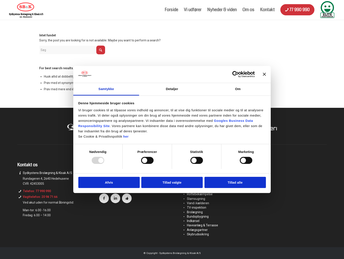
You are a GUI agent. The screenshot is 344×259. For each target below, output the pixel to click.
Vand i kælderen (198, 203)
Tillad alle (235, 182)
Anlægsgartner (197, 230)
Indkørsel (193, 221)
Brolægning (195, 212)
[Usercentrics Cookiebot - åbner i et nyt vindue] (235, 74)
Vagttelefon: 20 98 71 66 (40, 197)
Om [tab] (237, 89)
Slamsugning (196, 198)
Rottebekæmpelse (200, 194)
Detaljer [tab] (172, 89)
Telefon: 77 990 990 (37, 191)
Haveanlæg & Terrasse (202, 225)
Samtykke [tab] (106, 89)
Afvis (109, 182)
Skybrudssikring (198, 234)
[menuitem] (171, 10)
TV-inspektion (196, 207)
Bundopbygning (198, 216)
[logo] (26, 10)
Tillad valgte (172, 182)
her (126, 136)
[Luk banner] (264, 74)
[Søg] (72, 50)
